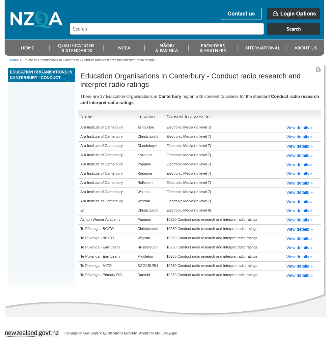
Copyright (170, 333)
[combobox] (198, 33)
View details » (299, 127)
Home (14, 60)
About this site (149, 333)
